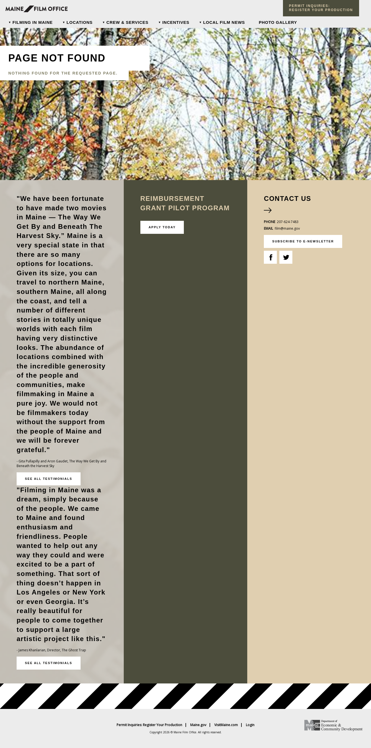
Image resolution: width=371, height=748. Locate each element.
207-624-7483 (287, 221)
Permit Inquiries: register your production (321, 8)
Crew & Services (127, 22)
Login (250, 725)
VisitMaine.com (226, 725)
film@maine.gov (287, 228)
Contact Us (287, 198)
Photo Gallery (278, 22)
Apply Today (162, 227)
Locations (79, 22)
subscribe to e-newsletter (303, 241)
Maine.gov (198, 725)
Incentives (175, 22)
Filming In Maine (32, 22)
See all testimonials (48, 478)
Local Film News (224, 22)
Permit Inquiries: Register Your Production (149, 725)
